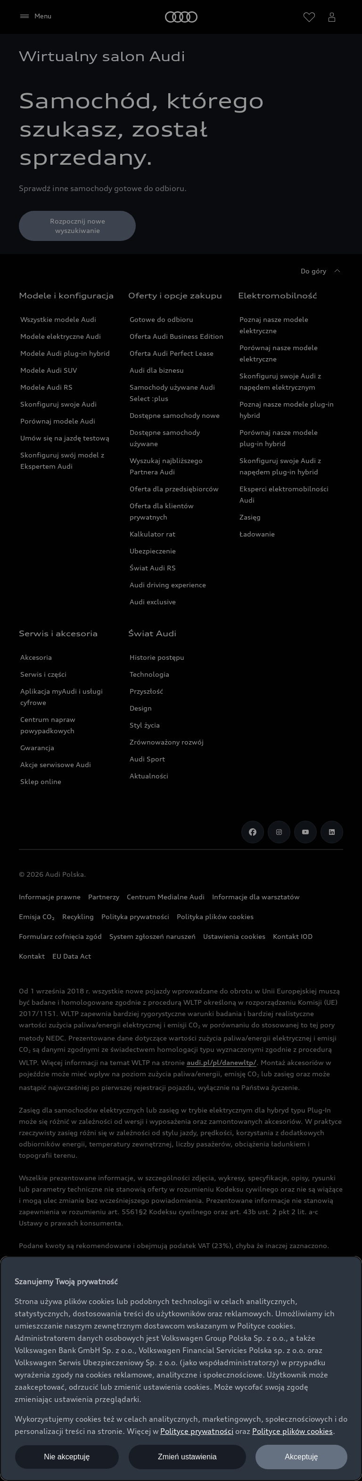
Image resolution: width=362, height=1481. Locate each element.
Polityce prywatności (196, 1431)
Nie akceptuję (67, 1457)
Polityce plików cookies (292, 1431)
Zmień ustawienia (187, 1457)
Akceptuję (301, 1457)
